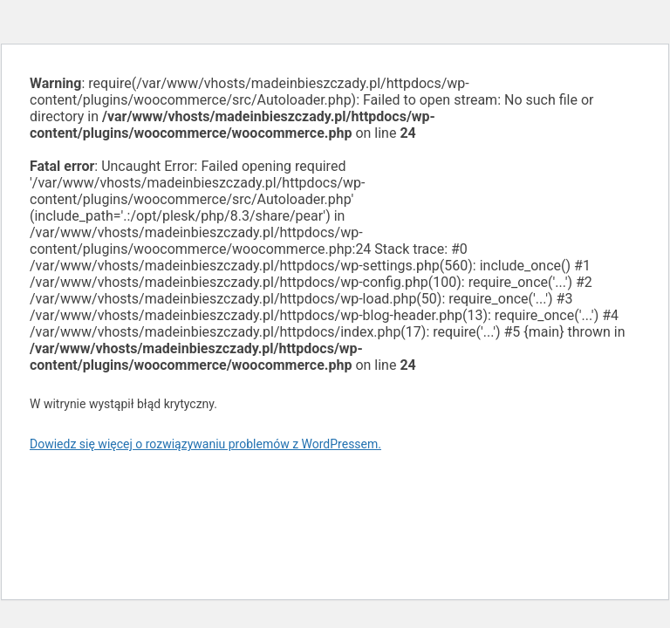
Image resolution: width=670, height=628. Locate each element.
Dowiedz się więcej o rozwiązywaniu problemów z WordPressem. (205, 444)
